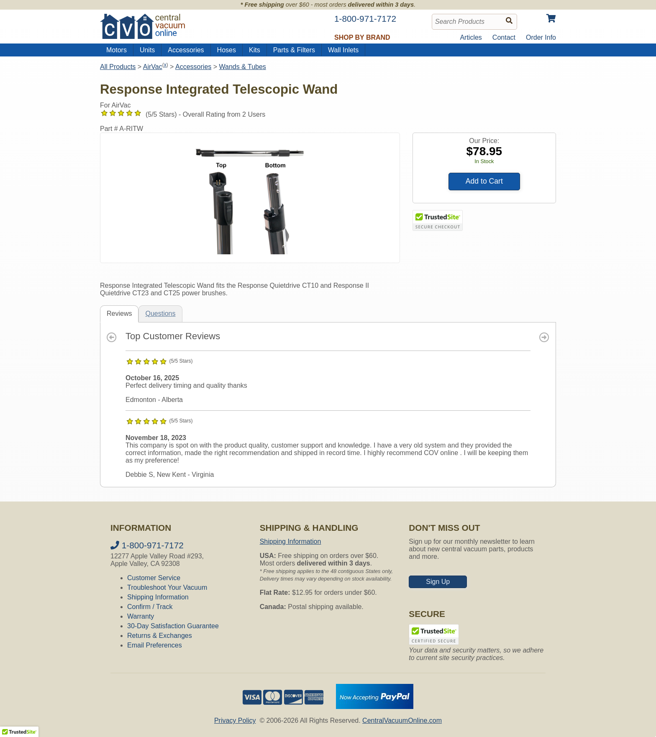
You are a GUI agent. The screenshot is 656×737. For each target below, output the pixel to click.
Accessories (186, 50)
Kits (254, 50)
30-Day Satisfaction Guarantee (173, 626)
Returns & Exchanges (159, 635)
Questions (160, 313)
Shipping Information (158, 597)
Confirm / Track (149, 606)
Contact (503, 37)
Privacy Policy (235, 720)
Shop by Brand (362, 37)
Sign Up (438, 581)
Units (147, 50)
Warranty (140, 616)
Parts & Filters (294, 50)
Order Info (541, 37)
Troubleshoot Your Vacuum (167, 587)
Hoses (226, 50)
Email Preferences (154, 645)
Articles (471, 37)
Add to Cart (484, 181)
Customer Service (153, 577)
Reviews (119, 313)
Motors (116, 50)
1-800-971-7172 (147, 545)
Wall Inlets (343, 50)
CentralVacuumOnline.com (402, 720)
